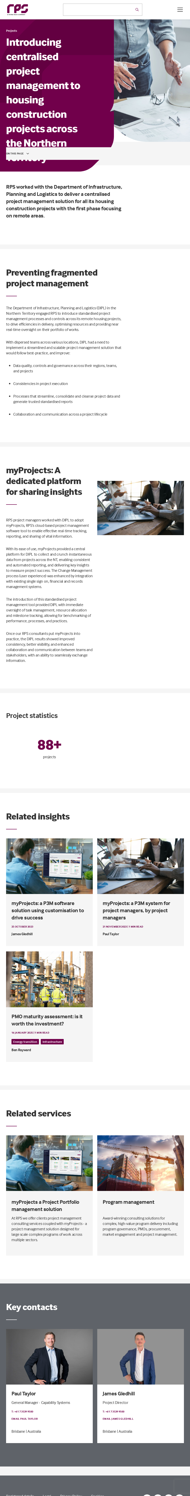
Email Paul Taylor (24, 1418)
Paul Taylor (23, 1393)
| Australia (33, 1431)
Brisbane (18, 1431)
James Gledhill (119, 1393)
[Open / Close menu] (180, 10)
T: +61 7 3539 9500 (22, 1411)
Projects (11, 30)
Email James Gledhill (118, 1418)
